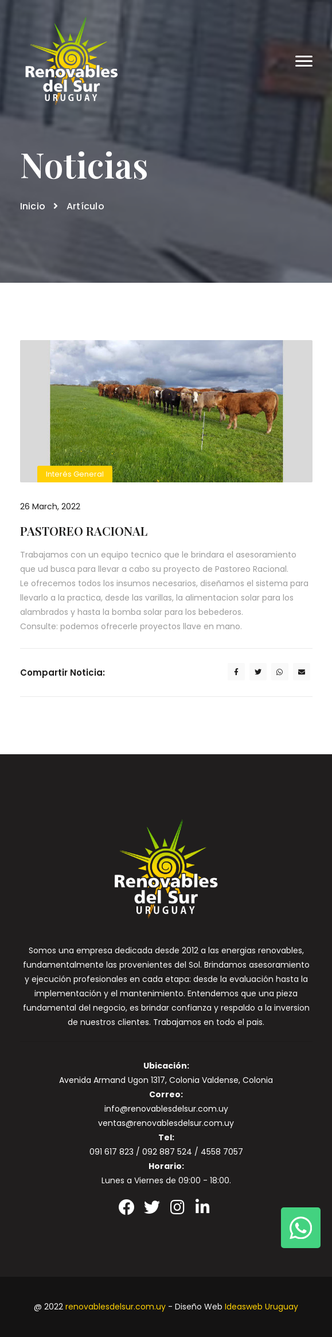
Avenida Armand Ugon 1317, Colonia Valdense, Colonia (166, 1080)
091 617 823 (111, 1151)
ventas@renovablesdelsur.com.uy (166, 1123)
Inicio (33, 206)
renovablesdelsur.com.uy (115, 1306)
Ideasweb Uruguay (261, 1306)
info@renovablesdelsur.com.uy (166, 1108)
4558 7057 (222, 1151)
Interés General (75, 474)
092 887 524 (167, 1151)
